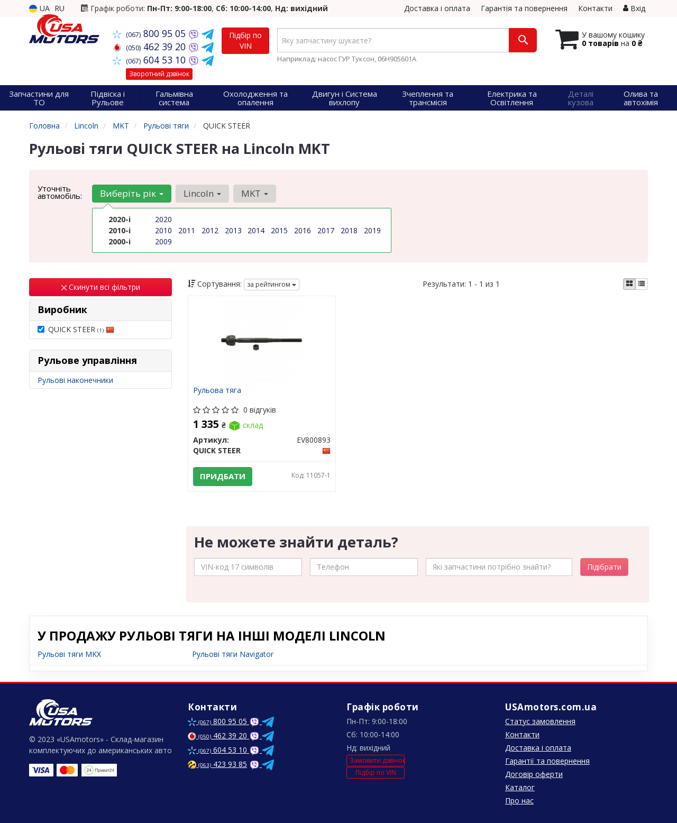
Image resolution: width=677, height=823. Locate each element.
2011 (186, 230)
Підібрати (604, 567)
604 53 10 (150, 59)
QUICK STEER (76, 329)
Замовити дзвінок (377, 760)
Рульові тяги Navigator (232, 654)
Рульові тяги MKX (69, 654)
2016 (302, 230)
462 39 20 (150, 46)
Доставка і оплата (437, 8)
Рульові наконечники (75, 380)
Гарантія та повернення (524, 8)
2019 (372, 230)
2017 (325, 230)
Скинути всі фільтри (100, 287)
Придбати (223, 476)
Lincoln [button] (202, 193)
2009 (163, 241)
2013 (233, 230)
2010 (163, 230)
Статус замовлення (540, 721)
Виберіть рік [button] (131, 193)
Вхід (634, 8)
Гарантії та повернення (547, 761)
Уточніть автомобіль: (60, 192)
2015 (279, 230)
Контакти (595, 8)
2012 (210, 230)
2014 (256, 230)
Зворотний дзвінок (159, 73)
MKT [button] (254, 193)
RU (59, 8)
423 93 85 (217, 764)
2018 (349, 230)
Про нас (519, 800)
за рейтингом (271, 284)
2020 (163, 219)
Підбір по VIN (245, 40)
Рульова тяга (218, 390)
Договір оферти (534, 774)
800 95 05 (150, 33)
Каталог (520, 787)
